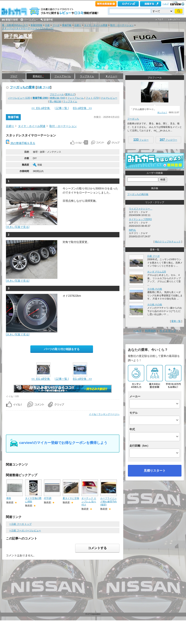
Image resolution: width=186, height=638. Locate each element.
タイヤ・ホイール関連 (95, 25)
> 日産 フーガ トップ (20, 524)
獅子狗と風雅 (18, 36)
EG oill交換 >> (82, 108)
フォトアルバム (62, 76)
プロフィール (57, 94)
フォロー (141, 139)
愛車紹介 (38, 76)
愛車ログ (70, 94)
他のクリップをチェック (168, 241)
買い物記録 (55, 101)
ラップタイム (87, 76)
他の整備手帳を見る (20, 143)
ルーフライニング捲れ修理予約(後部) (108, 501)
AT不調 (47, 498)
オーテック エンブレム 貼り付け (88, 501)
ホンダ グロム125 (156, 271)
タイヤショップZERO (140, 219)
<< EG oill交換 (41, 108)
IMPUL (132, 230)
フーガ (56, 25)
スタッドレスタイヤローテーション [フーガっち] (27, 28)
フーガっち (133, 118)
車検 (8, 498)
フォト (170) (92, 98)
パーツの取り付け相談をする (61, 349)
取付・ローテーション (122, 25)
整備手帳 (66, 25)
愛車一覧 (176, 321)
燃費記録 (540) (57, 98)
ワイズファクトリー (140, 208)
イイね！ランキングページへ (104, 414)
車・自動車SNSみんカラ (15, 25)
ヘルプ (165, 4)
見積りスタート (155, 470)
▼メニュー (111, 76)
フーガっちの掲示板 (137, 194)
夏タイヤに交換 (71, 498)
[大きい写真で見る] (17, 226)
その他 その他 (154, 289)
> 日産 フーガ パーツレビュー (25, 530)
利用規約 (150, 330)
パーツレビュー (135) (19, 98)
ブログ (13, 76)
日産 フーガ (43, 87)
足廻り (77, 25)
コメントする (97, 548)
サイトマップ (168, 330)
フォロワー (168, 139)
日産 (47, 25)
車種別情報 (36, 25)
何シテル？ (162, 112)
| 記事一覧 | (62, 108)
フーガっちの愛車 (22, 87)
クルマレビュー (109, 98)
